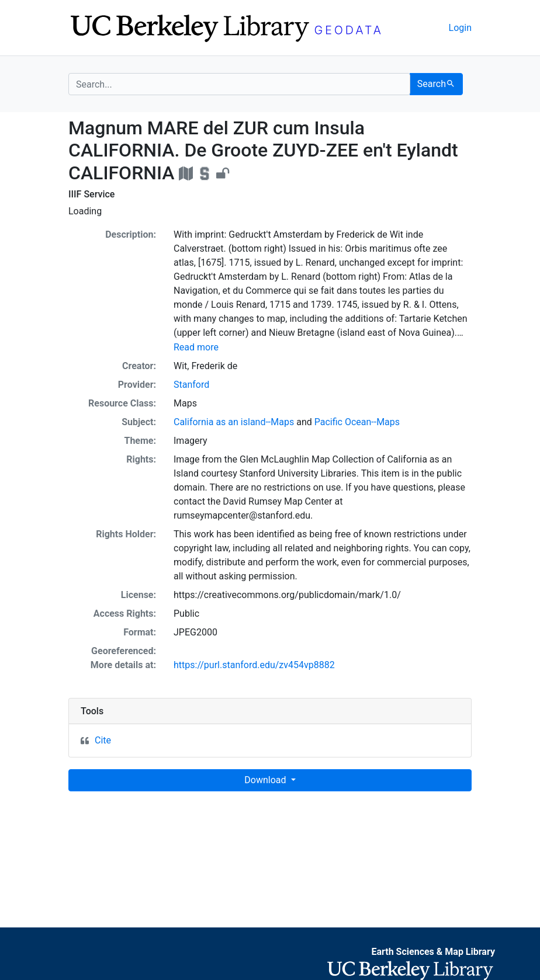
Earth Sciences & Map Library (433, 951)
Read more (196, 347)
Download (266, 780)
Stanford (191, 384)
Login (460, 27)
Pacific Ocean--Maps (357, 422)
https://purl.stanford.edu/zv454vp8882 (254, 664)
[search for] (239, 84)
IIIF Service (91, 194)
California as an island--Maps (234, 422)
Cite (103, 740)
